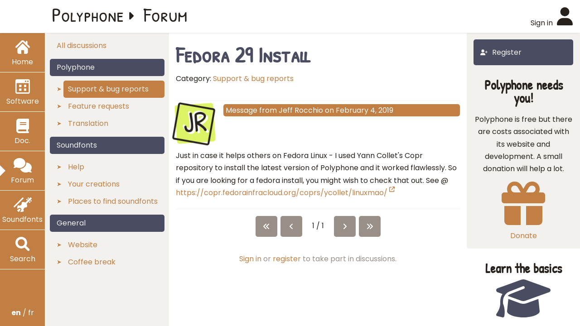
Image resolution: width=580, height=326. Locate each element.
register (287, 259)
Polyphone (88, 14)
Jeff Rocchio (301, 110)
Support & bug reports (253, 78)
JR (194, 122)
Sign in (250, 259)
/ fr (22, 312)
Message (241, 110)
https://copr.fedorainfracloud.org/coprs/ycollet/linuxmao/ (285, 192)
